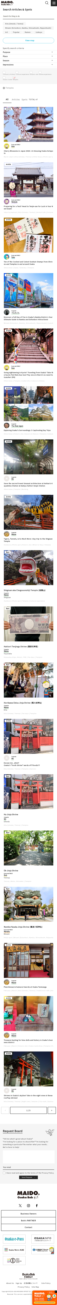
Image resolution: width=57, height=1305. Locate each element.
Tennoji (7, 877)
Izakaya (39, 32)
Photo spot (47, 157)
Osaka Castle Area (35, 1046)
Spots (24, 99)
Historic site (18, 434)
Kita (5, 710)
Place (5, 56)
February (7, 990)
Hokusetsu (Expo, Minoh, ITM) (15, 657)
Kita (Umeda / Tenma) (14, 23)
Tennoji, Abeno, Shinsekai (13, 881)
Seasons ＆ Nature (31, 434)
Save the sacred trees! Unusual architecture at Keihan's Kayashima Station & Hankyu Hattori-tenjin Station (28, 484)
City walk (42, 1101)
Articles (16, 99)
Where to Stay (38, 545)
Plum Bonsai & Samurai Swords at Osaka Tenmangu (25, 987)
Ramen (28, 32)
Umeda (7, 821)
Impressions (8, 65)
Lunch (50, 323)
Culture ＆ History (38, 381)
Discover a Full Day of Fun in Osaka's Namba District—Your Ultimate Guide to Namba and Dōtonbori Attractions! (28, 318)
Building (25, 489)
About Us (10, 1283)
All (7, 99)
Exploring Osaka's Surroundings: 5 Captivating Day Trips (27, 430)
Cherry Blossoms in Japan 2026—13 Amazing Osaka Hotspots (28, 152)
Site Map (35, 1287)
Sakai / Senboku (20, 268)
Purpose (6, 52)
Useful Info (26, 381)
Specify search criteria (13, 48)
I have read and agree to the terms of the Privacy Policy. (30, 1173)
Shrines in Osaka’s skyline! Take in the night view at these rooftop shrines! (28, 1096)
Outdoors (7, 545)
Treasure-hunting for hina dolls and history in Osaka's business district (28, 1041)
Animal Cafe (41, 212)
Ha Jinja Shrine (11, 814)
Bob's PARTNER (28, 1220)
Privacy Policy (24, 1287)
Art (6, 32)
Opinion (33, 769)
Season (6, 60)
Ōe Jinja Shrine (11, 870)
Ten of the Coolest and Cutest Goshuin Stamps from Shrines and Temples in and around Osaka (28, 263)
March (6, 157)
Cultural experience (37, 601)
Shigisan (7, 597)
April (11, 157)
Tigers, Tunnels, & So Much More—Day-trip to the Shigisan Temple (28, 540)
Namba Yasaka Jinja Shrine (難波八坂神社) (23, 926)
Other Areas (37, 157)
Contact (28, 1227)
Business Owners (28, 1213)
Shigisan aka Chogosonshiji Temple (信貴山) (25, 590)
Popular (16, 32)
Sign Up (19, 1283)
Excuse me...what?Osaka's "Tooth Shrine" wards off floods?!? (22, 764)
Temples (10, 88)
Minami (7, 934)
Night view (26, 1101)
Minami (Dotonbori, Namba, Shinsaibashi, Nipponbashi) (28, 28)
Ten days (31, 657)
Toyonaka (8, 653)
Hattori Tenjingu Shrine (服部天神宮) (21, 646)
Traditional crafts (43, 990)
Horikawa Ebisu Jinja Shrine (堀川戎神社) (23, 702)
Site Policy (46, 1283)
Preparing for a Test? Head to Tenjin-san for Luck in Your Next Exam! (28, 207)
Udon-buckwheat (10, 212)
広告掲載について (31, 1283)
